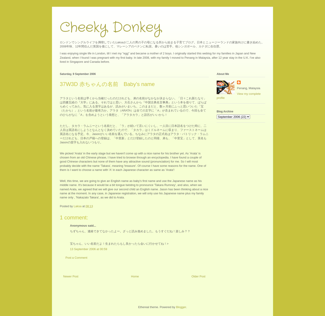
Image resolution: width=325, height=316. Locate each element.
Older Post (198, 276)
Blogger (181, 307)
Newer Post (70, 276)
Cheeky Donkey (110, 27)
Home (135, 276)
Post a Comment (76, 257)
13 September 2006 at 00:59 (88, 249)
